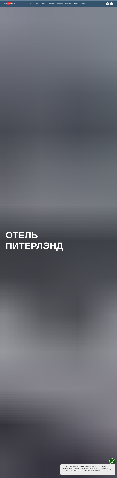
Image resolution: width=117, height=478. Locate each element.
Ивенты (76, 3)
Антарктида (60, 3)
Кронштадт (51, 3)
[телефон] (111, 3)
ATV (31, 3)
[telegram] (107, 3)
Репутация (83, 3)
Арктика (44, 3)
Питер (36, 3)
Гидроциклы (68, 3)
